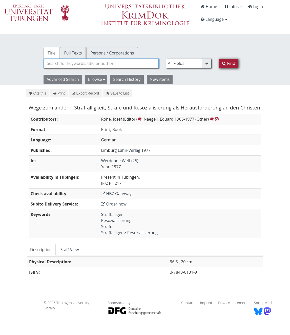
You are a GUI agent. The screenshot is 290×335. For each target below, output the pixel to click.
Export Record (85, 93)
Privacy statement (233, 302)
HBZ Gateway (116, 193)
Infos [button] (233, 6)
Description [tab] (41, 249)
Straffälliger (112, 214)
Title (52, 53)
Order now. (114, 204)
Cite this (37, 93)
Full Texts (73, 53)
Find (228, 63)
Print (59, 93)
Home (209, 6)
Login (255, 6)
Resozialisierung (116, 220)
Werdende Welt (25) (119, 160)
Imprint (206, 302)
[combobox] (101, 63)
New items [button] (160, 79)
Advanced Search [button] (63, 79)
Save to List (117, 93)
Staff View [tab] (69, 249)
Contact (187, 302)
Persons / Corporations (112, 53)
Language (214, 19)
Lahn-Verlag (129, 150)
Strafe (106, 226)
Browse (96, 79)
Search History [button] (126, 79)
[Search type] (188, 63)
